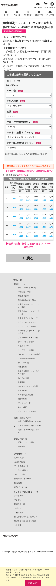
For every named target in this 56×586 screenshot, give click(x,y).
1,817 (51, 236)
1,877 (28, 227)
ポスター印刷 (23, 363)
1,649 (44, 218)
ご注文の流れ (19, 462)
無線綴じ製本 (23, 296)
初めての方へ (19, 458)
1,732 (21, 209)
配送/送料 (18, 483)
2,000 (28, 236)
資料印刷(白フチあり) (23, 418)
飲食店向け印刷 (20, 439)
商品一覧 (17, 280)
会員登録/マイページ (22, 479)
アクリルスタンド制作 (27, 326)
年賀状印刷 (22, 390)
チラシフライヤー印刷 (27, 288)
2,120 (21, 236)
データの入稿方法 (21, 470)
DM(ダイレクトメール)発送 (29, 354)
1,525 (36, 200)
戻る (28, 258)
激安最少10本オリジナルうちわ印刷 (29, 372)
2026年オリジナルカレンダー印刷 (29, 332)
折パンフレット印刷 (26, 342)
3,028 (13, 234)
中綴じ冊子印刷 (24, 292)
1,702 (36, 218)
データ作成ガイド (21, 466)
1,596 (51, 218)
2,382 (13, 198)
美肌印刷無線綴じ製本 (27, 300)
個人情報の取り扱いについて (25, 517)
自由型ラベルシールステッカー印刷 (28, 305)
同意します (33, 583)
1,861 (21, 218)
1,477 (44, 200)
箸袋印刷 (21, 446)
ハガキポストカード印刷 (28, 386)
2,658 (13, 216)
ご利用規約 (18, 513)
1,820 (36, 227)
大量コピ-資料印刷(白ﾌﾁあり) (28, 431)
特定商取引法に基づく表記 (25, 521)
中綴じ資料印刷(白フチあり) (29, 421)
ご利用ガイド (19, 454)
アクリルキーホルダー (27, 322)
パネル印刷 (22, 367)
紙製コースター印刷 (26, 442)
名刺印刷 (21, 382)
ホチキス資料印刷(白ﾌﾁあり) (29, 425)
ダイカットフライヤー (27, 411)
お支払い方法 (19, 474)
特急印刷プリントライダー (24, 552)
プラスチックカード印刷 (28, 338)
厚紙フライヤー (24, 346)
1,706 (51, 227)
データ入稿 (18, 496)
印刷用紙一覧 (19, 504)
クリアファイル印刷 (26, 350)
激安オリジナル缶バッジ (28, 318)
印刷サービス (19, 284)
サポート (17, 508)
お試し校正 (22, 407)
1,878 (44, 236)
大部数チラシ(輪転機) (26, 358)
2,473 (13, 207)
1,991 (21, 227)
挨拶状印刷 (22, 399)
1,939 (36, 236)
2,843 (13, 225)
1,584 (36, 209)
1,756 (28, 218)
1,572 (28, 200)
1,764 (44, 227)
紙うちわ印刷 (23, 378)
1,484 (51, 209)
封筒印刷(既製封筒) (25, 395)
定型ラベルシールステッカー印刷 (28, 312)
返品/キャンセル (20, 487)
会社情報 (17, 525)
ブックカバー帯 (24, 403)
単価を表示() (17, 175)
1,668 (21, 200)
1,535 (44, 209)
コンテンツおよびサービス (26, 492)
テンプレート (19, 500)
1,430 (51, 200)
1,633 (28, 209)
